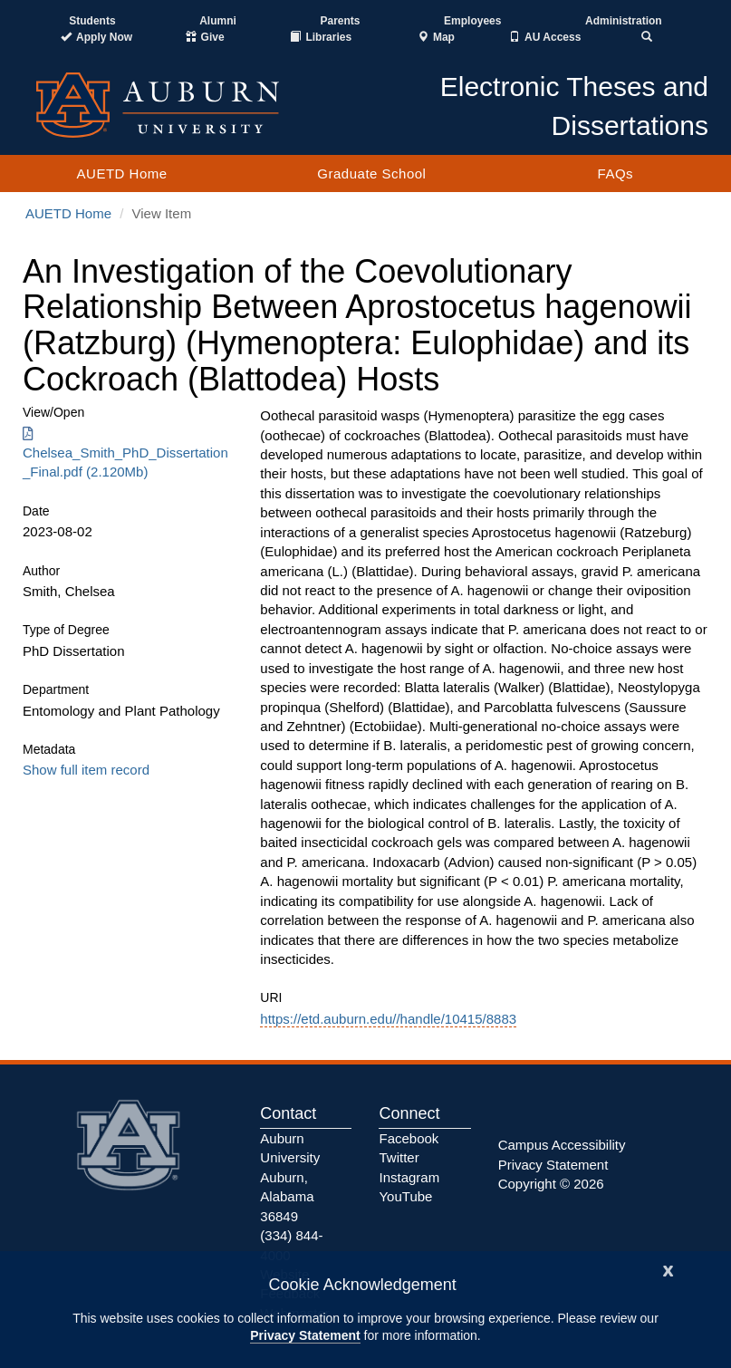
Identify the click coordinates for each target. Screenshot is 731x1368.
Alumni (217, 20)
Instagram (409, 1177)
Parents (340, 20)
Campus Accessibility (562, 1144)
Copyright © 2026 (551, 1183)
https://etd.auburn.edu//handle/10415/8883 (388, 1018)
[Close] (668, 1268)
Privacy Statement (305, 1335)
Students (92, 20)
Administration (623, 20)
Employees (472, 20)
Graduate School (371, 173)
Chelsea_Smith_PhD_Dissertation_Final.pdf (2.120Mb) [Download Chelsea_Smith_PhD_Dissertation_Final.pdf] (125, 453)
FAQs (616, 173)
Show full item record (86, 769)
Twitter (398, 1157)
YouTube (405, 1196)
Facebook (408, 1138)
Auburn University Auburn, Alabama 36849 (290, 1177)
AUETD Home (122, 173)
